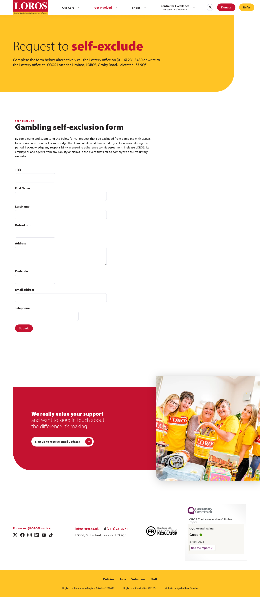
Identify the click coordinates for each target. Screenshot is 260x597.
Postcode (21, 271)
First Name (22, 188)
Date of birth (23, 225)
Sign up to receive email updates (63, 441)
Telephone (22, 308)
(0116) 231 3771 (117, 528)
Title (18, 169)
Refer (246, 7)
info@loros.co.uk (86, 528)
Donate (226, 7)
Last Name (22, 206)
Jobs (123, 579)
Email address (24, 289)
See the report (200, 547)
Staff (154, 579)
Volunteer (138, 579)
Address (20, 243)
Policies (108, 579)
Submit (24, 328)
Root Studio (191, 588)
